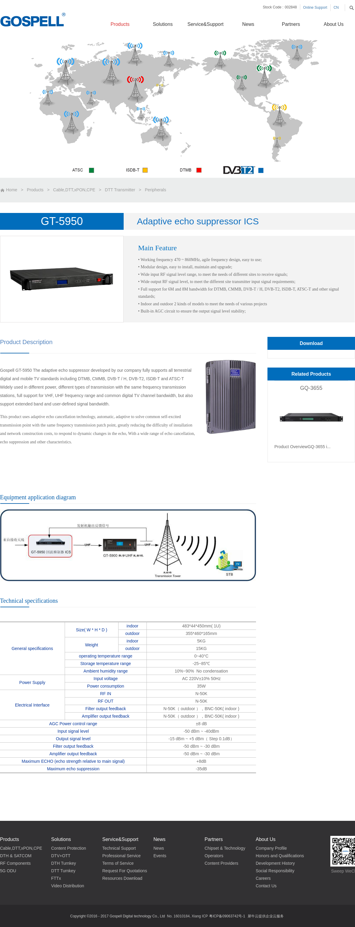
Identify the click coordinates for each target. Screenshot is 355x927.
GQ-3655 (311, 388)
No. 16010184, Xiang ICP (187, 916)
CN (336, 7)
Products (35, 189)
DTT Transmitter (120, 189)
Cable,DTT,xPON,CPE (74, 189)
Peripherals (155, 189)
